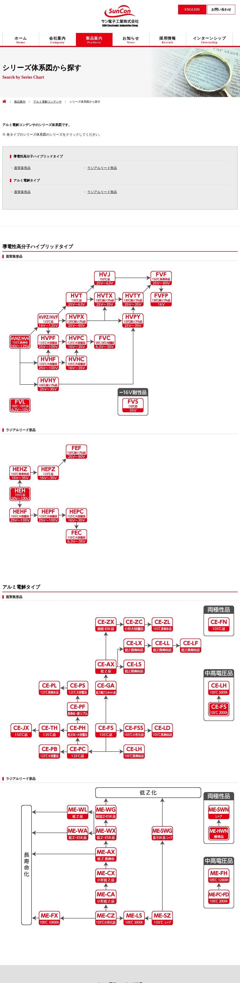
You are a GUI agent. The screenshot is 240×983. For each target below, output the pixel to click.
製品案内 (94, 40)
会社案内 (57, 40)
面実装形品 (22, 168)
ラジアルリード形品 (102, 168)
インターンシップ (209, 40)
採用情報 (167, 40)
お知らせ (131, 40)
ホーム (21, 40)
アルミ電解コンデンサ (47, 101)
